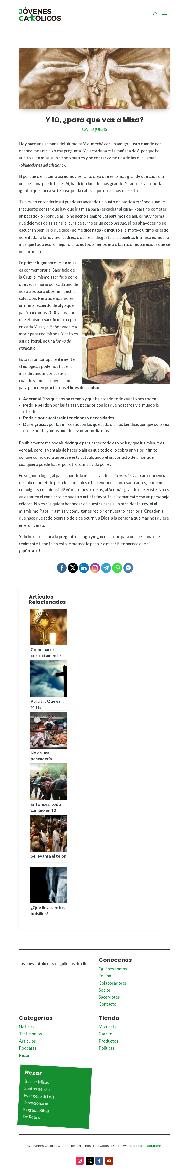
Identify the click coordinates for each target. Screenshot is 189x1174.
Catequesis (94, 129)
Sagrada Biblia (36, 1110)
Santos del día (37, 1089)
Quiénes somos (113, 968)
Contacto (107, 1004)
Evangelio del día (39, 1096)
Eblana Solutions (149, 1146)
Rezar (24, 1055)
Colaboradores (113, 983)
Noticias (26, 1026)
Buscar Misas (36, 1081)
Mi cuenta (108, 1026)
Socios (105, 990)
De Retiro (32, 1117)
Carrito (105, 1033)
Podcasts (27, 1048)
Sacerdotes (109, 997)
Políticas (107, 1048)
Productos (108, 1041)
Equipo (105, 975)
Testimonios (30, 1033)
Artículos (27, 1041)
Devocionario (35, 1103)
